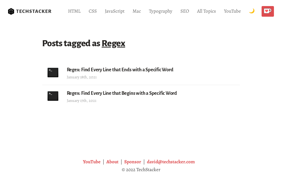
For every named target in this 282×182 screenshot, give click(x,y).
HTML (74, 11)
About (112, 161)
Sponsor (132, 161)
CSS (93, 11)
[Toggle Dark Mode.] (252, 11)
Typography (160, 11)
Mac (137, 11)
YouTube (232, 11)
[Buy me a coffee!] (268, 11)
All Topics (206, 11)
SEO (184, 11)
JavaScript (114, 11)
